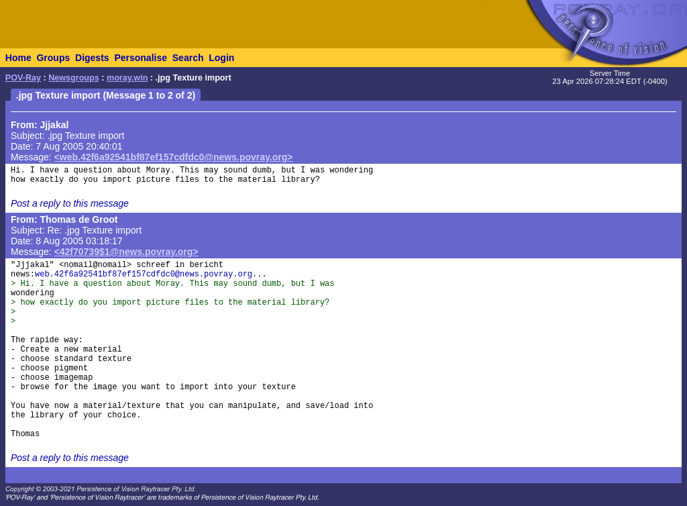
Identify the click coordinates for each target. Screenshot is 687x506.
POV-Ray (23, 78)
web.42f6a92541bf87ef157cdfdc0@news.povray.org (143, 274)
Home (18, 57)
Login (221, 57)
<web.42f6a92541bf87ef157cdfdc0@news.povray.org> (173, 157)
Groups (53, 57)
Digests (92, 57)
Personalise (140, 57)
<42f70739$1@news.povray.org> (126, 251)
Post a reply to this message (70, 203)
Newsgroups (73, 78)
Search (188, 57)
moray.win (127, 78)
